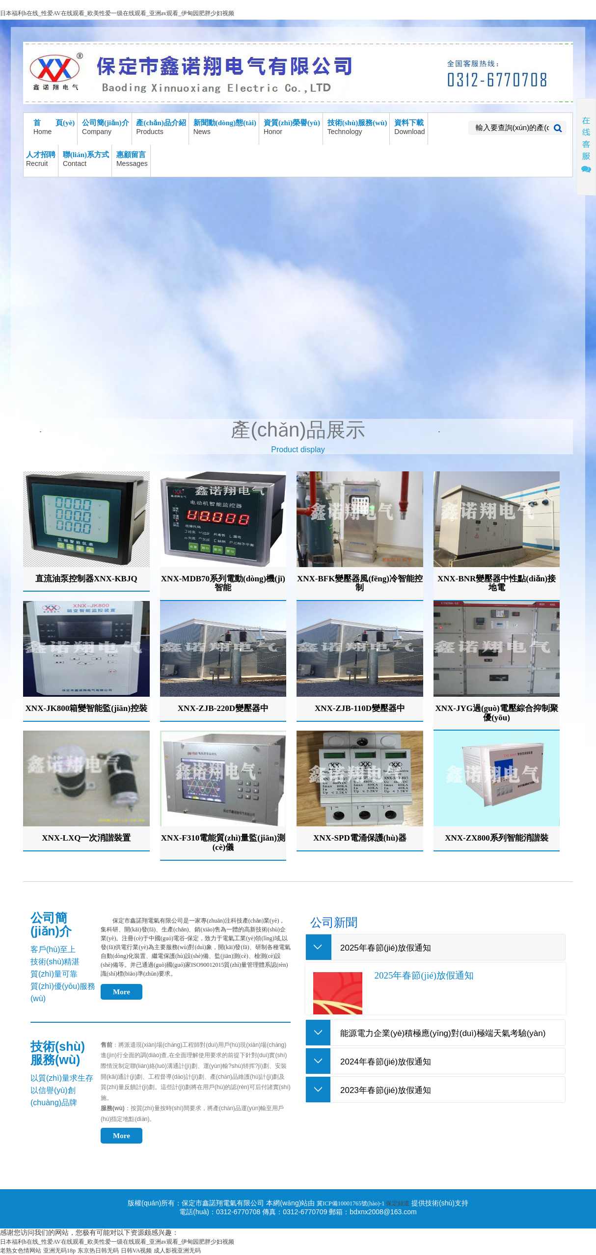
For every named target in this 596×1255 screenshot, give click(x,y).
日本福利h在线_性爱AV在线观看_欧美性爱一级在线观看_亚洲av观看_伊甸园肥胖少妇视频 (117, 13)
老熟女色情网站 (20, 1250)
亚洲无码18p (59, 1250)
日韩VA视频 (136, 1250)
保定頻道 (397, 1203)
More (121, 992)
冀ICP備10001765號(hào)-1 (351, 1203)
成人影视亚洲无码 (177, 1250)
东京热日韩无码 (98, 1250)
